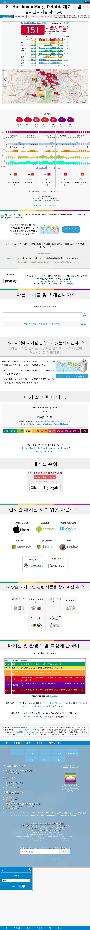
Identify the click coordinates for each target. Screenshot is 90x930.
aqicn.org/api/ (69, 284)
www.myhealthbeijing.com (34, 836)
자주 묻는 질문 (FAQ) (14, 911)
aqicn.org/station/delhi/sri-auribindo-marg (53, 454)
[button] (56, 94)
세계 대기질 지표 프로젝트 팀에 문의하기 (20, 890)
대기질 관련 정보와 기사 (14, 902)
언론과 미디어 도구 (12, 892)
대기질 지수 (35, 23)
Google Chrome (45, 605)
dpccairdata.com (13, 217)
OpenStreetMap (75, 102)
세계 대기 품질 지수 (24, 849)
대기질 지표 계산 (12, 919)
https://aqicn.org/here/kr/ (45, 253)
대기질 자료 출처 (12, 917)
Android (45, 587)
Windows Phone (68, 587)
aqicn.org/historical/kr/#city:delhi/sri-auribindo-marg (44, 478)
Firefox (68, 605)
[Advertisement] (45, 347)
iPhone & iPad (21, 587)
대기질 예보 (10, 921)
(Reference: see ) (45, 797)
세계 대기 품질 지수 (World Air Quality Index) (28, 852)
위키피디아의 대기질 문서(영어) (57, 822)
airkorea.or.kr (52, 815)
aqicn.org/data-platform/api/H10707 (54, 281)
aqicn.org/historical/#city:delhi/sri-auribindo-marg (52, 451)
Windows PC (21, 605)
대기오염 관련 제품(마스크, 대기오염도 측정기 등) (23, 923)
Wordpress (33, 624)
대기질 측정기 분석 (12, 907)
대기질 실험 (10, 904)
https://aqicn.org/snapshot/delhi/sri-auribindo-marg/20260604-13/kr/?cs (45, 262)
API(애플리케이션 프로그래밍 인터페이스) (21, 926)
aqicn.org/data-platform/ (45, 481)
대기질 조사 (9, 897)
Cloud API (56, 623)
